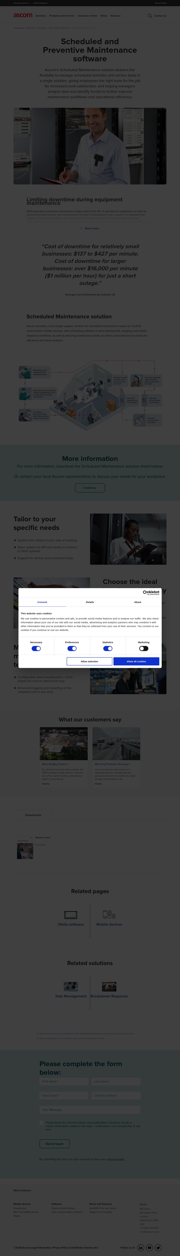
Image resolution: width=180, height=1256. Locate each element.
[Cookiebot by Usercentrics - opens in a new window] (145, 593)
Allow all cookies (136, 661)
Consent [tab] (42, 602)
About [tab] (137, 602)
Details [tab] (90, 602)
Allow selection (89, 661)
